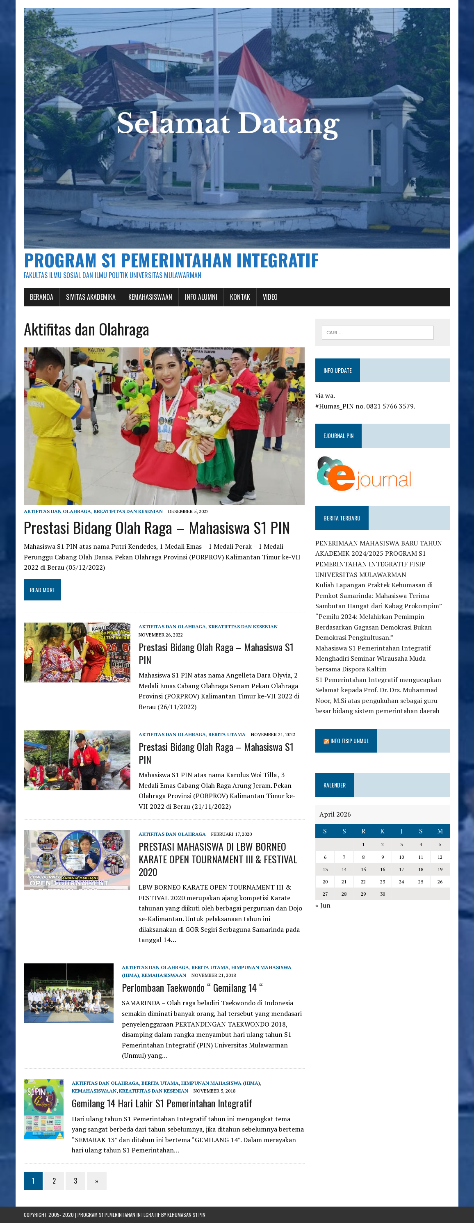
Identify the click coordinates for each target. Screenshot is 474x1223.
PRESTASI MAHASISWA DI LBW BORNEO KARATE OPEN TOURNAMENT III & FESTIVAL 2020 (218, 859)
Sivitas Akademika (91, 297)
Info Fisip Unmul (349, 740)
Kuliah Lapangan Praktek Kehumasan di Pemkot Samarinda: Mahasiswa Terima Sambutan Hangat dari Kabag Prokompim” (378, 595)
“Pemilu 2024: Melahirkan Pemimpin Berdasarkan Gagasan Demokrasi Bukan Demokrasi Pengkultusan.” (373, 627)
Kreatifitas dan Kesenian (128, 511)
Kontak (240, 297)
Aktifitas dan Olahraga (57, 511)
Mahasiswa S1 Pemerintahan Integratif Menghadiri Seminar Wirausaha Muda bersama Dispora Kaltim (373, 658)
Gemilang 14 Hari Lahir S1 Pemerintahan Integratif (162, 1102)
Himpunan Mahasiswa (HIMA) (220, 1083)
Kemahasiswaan (150, 297)
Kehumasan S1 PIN (186, 1214)
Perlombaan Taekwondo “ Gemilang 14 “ (192, 987)
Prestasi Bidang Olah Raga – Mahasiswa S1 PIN (157, 527)
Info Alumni (201, 297)
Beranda (41, 297)
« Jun (322, 905)
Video (270, 297)
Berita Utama (227, 734)
